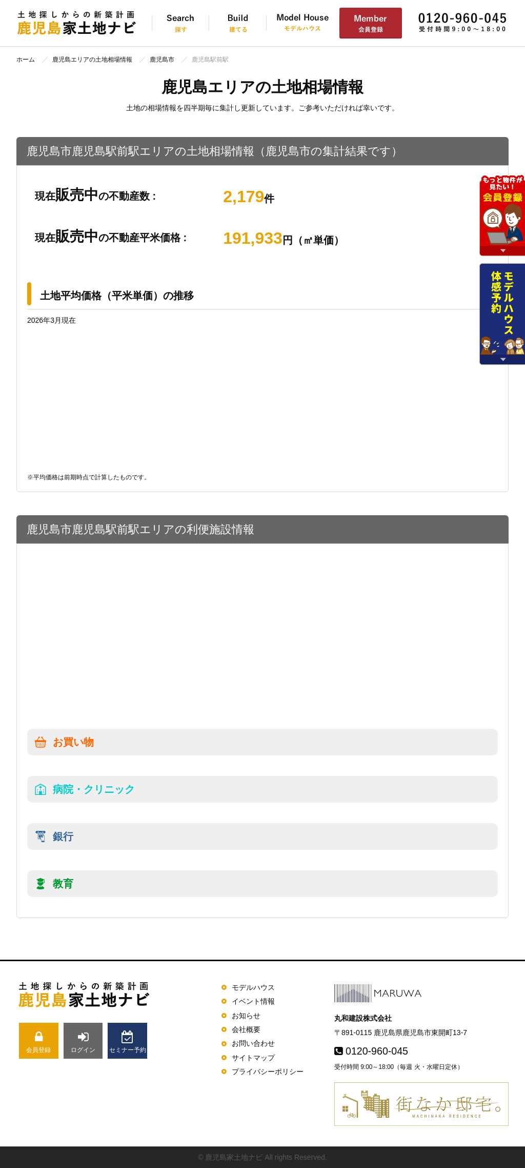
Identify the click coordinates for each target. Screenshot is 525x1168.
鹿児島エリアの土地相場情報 (92, 59)
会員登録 (38, 1042)
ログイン (83, 1042)
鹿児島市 (162, 59)
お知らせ (246, 1015)
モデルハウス (253, 987)
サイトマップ (253, 1058)
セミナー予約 (127, 1042)
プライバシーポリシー (268, 1071)
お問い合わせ (253, 1043)
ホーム (25, 59)
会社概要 (246, 1029)
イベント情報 (253, 1001)
